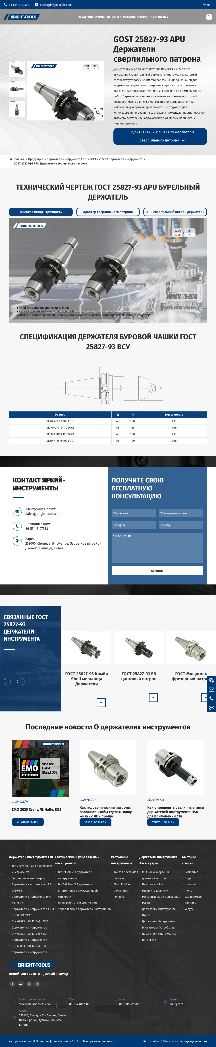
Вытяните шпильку (155, 890)
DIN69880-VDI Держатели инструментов (75, 875)
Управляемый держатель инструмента (84, 909)
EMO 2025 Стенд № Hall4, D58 (36, 809)
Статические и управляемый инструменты (77, 860)
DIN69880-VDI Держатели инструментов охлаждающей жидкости (78, 890)
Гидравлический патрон (28, 878)
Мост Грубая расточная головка (122, 890)
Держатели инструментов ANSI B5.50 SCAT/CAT (33, 912)
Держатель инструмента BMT (77, 903)
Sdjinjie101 (176, 1004)
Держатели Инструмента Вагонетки (159, 937)
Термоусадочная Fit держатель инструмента (33, 869)
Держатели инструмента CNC (66, 162)
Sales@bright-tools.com (53, 5)
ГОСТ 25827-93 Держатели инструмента (116, 162)
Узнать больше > (28, 822)
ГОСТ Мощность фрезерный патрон (191, 679)
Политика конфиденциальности (185, 1041)
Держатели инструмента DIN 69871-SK (31, 900)
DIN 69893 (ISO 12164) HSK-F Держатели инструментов (30, 937)
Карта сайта (151, 1041)
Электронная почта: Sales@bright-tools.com (43, 511)
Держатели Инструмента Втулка (159, 912)
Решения (129, 17)
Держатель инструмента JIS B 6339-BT (32, 887)
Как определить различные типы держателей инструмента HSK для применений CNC (175, 811)
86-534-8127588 (16, 5)
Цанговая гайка (152, 884)
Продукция (86, 17)
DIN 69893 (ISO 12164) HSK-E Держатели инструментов (30, 949)
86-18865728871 (129, 1004)
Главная (19, 162)
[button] (7, 684)
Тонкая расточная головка (126, 875)
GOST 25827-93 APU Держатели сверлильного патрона (50, 166)
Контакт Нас (159, 17)
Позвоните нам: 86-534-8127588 (37, 526)
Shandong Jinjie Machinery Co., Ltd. (59, 1041)
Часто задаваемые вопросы (193, 897)
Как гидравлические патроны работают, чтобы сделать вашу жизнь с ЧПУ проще (106, 811)
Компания (102, 17)
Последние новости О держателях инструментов (108, 727)
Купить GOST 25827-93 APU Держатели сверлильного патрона (162, 136)
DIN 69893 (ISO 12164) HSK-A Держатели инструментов (30, 924)
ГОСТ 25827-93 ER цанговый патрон (139, 679)
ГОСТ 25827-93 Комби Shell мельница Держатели (86, 681)
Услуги (116, 17)
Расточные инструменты (121, 860)
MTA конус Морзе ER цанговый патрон (155, 875)
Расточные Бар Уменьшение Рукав (161, 900)
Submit (157, 571)
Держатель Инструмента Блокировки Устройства (158, 924)
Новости (190, 884)
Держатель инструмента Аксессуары (158, 860)
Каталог (143, 17)
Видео (189, 878)
